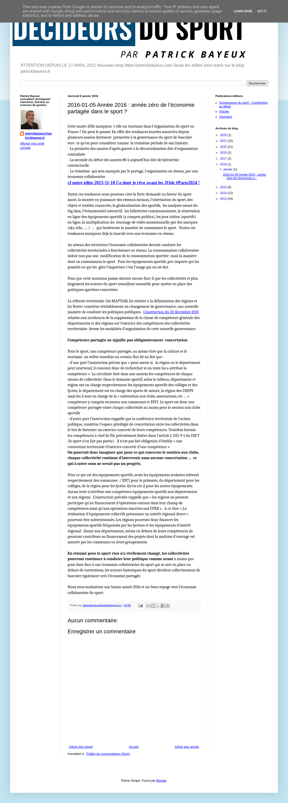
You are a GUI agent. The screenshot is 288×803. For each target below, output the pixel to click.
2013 (224, 198)
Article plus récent (81, 747)
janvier (228, 169)
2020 (224, 147)
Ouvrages (225, 117)
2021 (224, 141)
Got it (261, 11)
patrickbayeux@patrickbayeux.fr (38, 136)
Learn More (243, 11)
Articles (224, 111)
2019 (224, 152)
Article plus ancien (187, 747)
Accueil (134, 747)
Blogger (161, 780)
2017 (224, 158)
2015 (224, 187)
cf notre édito (81, 182)
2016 (224, 164)
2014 (224, 193)
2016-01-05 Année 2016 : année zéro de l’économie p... (244, 176)
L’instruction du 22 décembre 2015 (171, 312)
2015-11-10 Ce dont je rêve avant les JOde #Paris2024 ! (147, 182)
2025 (224, 135)
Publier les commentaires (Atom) (108, 754)
